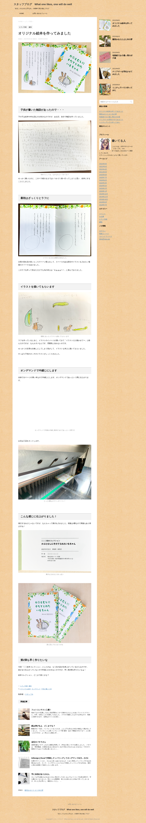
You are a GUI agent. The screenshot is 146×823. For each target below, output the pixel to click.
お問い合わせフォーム (40, 13)
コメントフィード (105, 236)
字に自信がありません (40, 774)
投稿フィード (104, 234)
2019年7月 (103, 205)
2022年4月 (103, 169)
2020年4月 (103, 183)
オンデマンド (36, 689)
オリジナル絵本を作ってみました (111, 111)
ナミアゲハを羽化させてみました (111, 119)
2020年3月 (103, 186)
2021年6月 (103, 172)
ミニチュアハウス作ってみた (109, 122)
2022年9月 (103, 164)
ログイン (102, 231)
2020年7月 (103, 177)
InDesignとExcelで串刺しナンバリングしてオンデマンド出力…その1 (59, 758)
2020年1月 (103, 191)
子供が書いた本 (46, 689)
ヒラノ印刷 (24, 686)
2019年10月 (103, 199)
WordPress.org (104, 239)
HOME (21, 13)
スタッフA (29, 694)
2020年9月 (103, 175)
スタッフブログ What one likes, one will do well (43, 4)
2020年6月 (103, 180)
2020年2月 (103, 188)
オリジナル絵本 (25, 689)
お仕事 (101, 216)
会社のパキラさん (38, 742)
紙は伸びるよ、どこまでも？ (43, 726)
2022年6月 (103, 166)
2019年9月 (103, 202)
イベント (102, 214)
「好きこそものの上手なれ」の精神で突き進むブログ (73, 814)
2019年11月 (103, 197)
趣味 (30, 686)
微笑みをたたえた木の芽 (34, 790)
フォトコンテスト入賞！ (41, 710)
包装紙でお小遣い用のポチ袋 (109, 117)
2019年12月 (103, 194)
